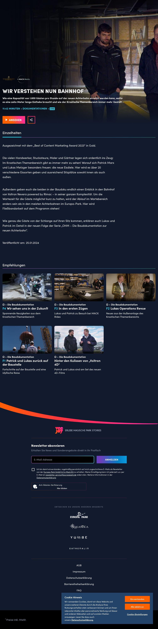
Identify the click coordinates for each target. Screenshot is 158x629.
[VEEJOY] (59, 430)
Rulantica (79, 527)
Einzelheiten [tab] (12, 133)
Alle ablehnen (137, 606)
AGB (79, 565)
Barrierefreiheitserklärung (79, 584)
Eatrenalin (79, 549)
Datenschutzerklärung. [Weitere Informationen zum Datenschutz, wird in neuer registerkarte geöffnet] (82, 619)
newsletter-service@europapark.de (61, 474)
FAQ (79, 590)
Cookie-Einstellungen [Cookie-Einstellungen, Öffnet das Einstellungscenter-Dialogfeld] (137, 614)
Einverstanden (137, 599)
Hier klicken (62, 488)
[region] (107, 608)
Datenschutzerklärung (46, 477)
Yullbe (79, 538)
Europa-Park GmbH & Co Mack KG (59, 472)
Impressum (79, 571)
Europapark (79, 516)
